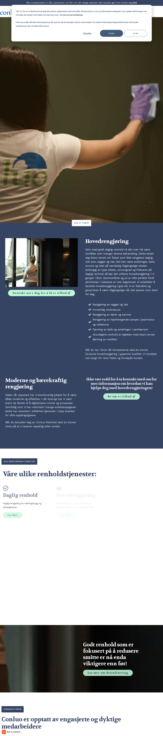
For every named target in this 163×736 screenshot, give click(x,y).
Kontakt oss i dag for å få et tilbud (40, 292)
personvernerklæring (72, 15)
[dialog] (81, 23)
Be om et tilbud (120, 396)
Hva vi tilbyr (81, 223)
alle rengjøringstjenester (19, 461)
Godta (112, 33)
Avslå (135, 33)
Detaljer (87, 33)
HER (135, 3)
